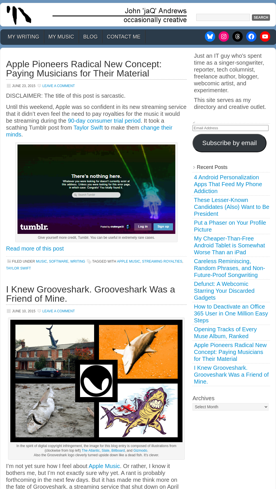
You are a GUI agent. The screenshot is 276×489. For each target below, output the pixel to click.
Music (41, 261)
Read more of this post (35, 248)
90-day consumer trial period (104, 121)
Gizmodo (140, 450)
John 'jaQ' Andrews (138, 14)
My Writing (23, 37)
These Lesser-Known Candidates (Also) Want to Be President (231, 207)
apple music (128, 261)
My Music (61, 37)
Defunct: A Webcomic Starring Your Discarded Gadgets (224, 291)
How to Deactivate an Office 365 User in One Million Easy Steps (231, 313)
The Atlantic (91, 450)
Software (59, 261)
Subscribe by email (229, 143)
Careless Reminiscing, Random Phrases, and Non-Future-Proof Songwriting (229, 268)
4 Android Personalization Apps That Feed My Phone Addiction (228, 184)
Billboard (118, 450)
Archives (204, 398)
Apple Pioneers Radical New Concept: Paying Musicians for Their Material (84, 68)
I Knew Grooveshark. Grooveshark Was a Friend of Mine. (90, 294)
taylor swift (18, 268)
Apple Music (104, 466)
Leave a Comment (58, 86)
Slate (105, 450)
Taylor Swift (88, 127)
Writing (77, 261)
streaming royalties (162, 261)
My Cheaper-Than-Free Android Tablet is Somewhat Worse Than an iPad (229, 245)
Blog (90, 37)
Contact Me (123, 37)
